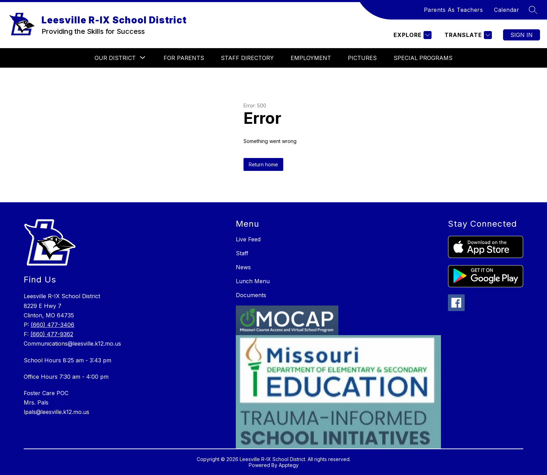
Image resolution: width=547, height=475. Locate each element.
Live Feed (248, 239)
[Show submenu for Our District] (115, 58)
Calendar (506, 9)
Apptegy (289, 465)
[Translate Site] (467, 35)
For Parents (184, 57)
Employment (311, 57)
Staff (242, 253)
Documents (251, 295)
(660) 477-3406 (52, 324)
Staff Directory (247, 57)
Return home (263, 164)
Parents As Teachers (453, 9)
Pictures (362, 57)
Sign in (521, 34)
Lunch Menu (253, 281)
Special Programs (423, 57)
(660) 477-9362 (51, 334)
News (243, 267)
